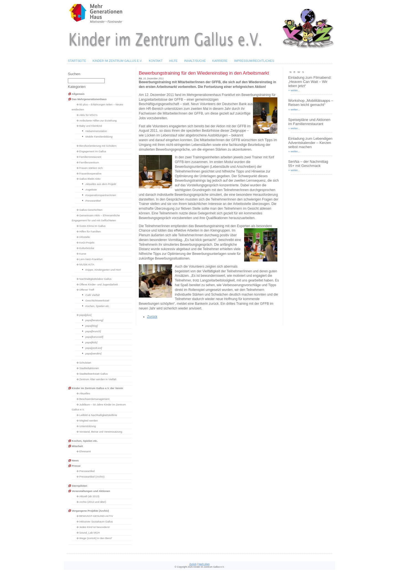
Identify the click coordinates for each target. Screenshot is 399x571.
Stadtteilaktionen (89, 368)
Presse (76, 465)
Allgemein (78, 93)
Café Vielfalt (92, 294)
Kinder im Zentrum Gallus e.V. (117, 60)
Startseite (77, 60)
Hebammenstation (96, 131)
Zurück (152, 317)
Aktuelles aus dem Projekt (100, 184)
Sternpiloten (79, 485)
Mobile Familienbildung (98, 136)
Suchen (74, 74)
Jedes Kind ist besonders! (94, 527)
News (75, 460)
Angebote (91, 189)
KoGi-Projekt (86, 242)
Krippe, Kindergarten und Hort (103, 269)
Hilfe (173, 60)
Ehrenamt (85, 451)
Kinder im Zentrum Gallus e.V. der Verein (97, 388)
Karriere (219, 60)
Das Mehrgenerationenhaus (89, 99)
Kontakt (156, 60)
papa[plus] (85, 314)
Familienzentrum (89, 162)
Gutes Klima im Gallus (92, 225)
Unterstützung (87, 426)
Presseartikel (93, 200)
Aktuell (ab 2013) (89, 496)
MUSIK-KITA (86, 264)
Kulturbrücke (86, 248)
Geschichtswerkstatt (97, 300)
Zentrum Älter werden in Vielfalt (97, 379)
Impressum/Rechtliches (254, 60)
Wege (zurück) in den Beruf (95, 538)
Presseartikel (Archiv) (91, 476)
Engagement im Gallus (92, 151)
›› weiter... (294, 90)
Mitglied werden (88, 420)
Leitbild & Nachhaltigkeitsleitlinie (98, 415)
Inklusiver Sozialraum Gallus (96, 521)
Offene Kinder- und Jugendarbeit (98, 284)
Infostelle (84, 236)
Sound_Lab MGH (89, 532)
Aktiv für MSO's (88, 114)
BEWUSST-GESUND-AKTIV (96, 515)
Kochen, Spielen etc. (97, 306)
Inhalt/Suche (195, 60)
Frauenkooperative (90, 173)
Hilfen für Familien (90, 231)
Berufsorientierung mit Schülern (97, 145)
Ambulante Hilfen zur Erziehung (98, 120)
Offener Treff (86, 289)
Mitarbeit (77, 446)
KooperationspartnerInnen (100, 195)
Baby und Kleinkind (90, 125)
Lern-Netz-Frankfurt (91, 259)
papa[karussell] (94, 336)
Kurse (82, 253)
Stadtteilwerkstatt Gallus (93, 373)
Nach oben (204, 564)
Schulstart (85, 362)
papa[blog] (91, 325)
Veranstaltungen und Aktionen (91, 491)
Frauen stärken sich (91, 167)
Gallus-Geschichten (91, 209)
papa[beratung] (94, 320)
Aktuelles (84, 393)
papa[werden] (93, 353)
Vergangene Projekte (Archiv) (90, 510)
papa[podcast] (93, 347)
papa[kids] (91, 342)
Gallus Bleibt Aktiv (90, 178)
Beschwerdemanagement (94, 398)
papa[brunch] (93, 331)
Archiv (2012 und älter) (92, 501)
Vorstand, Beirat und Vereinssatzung (100, 431)
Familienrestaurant (90, 156)
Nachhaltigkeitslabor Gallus (95, 278)
